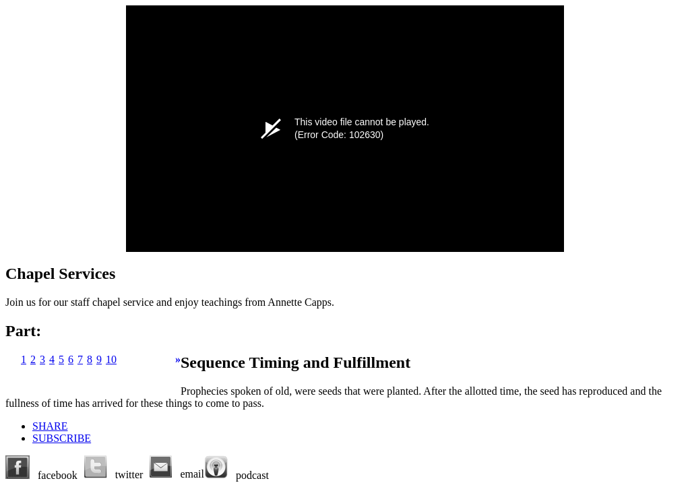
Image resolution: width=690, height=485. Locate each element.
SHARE (49, 426)
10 (111, 359)
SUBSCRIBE (61, 438)
